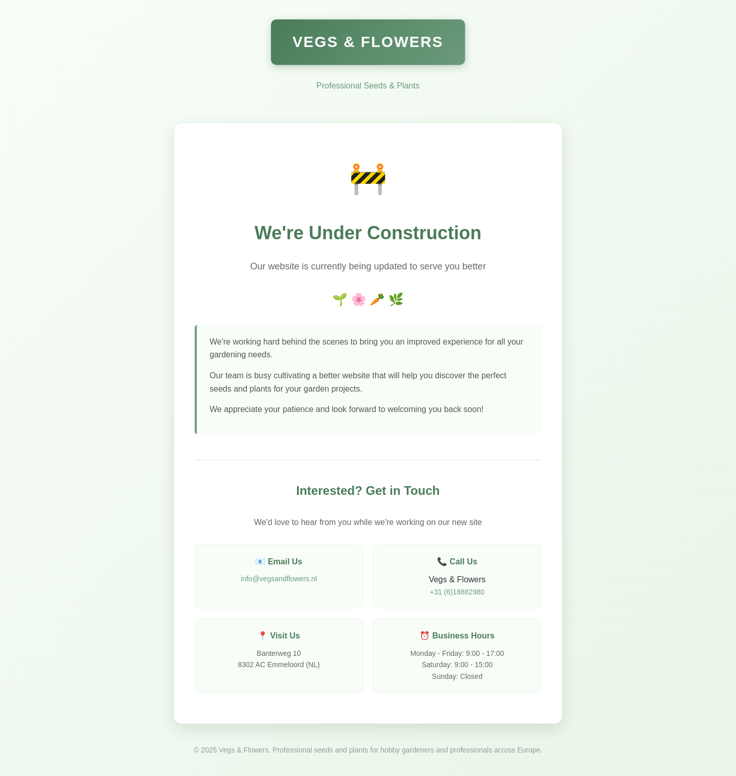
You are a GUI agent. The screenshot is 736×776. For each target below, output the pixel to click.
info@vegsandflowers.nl (279, 579)
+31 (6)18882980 (457, 592)
